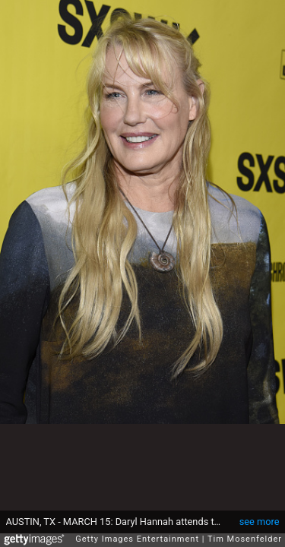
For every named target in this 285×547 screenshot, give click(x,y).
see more (259, 514)
